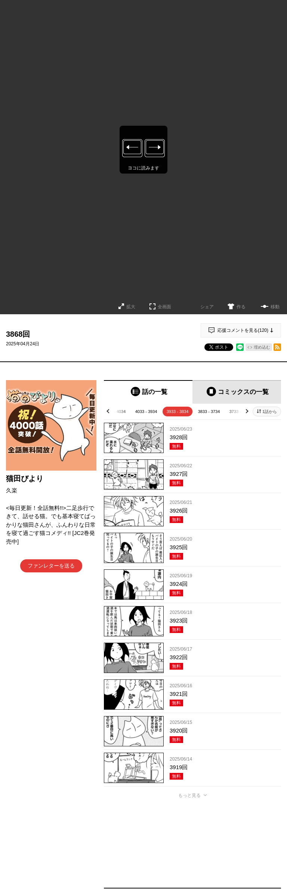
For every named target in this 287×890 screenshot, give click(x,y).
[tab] (148, 392)
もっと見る (189, 795)
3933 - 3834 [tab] (178, 411)
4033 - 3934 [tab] (146, 411)
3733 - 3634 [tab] (240, 411)
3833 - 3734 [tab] (209, 411)
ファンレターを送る (51, 566)
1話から (269, 411)
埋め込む (262, 347)
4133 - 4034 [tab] (115, 411)
